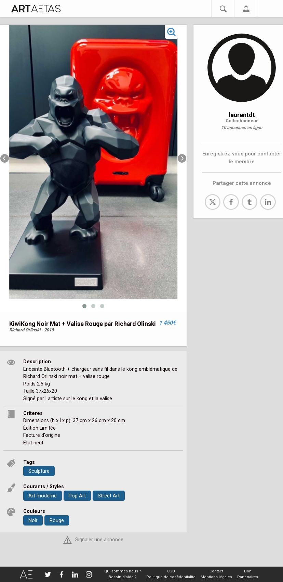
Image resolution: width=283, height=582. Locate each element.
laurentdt (242, 114)
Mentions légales (216, 577)
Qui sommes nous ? (122, 571)
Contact (216, 571)
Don (248, 571)
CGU (171, 571)
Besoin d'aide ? (123, 577)
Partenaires (247, 577)
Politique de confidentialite (171, 577)
